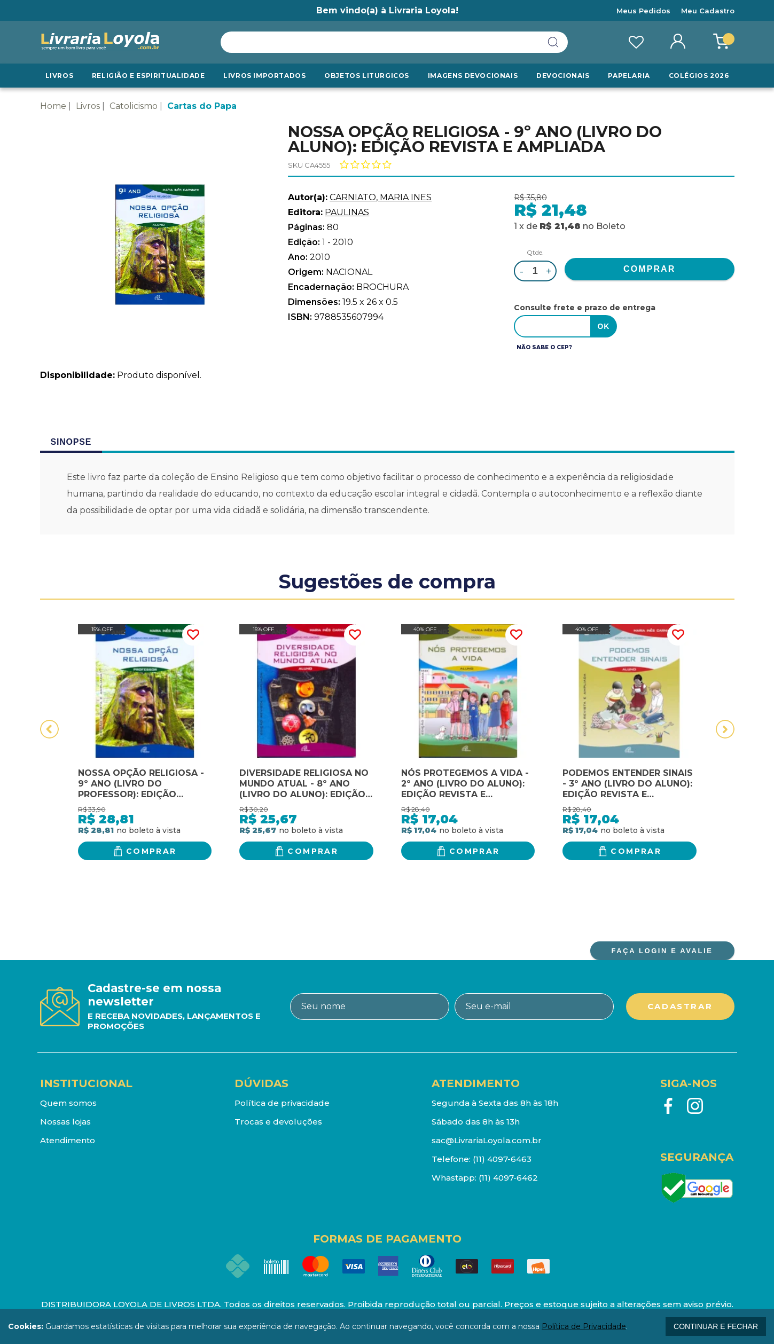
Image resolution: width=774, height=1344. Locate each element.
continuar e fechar (716, 1326)
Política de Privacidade (584, 1326)
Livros (59, 76)
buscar (553, 42)
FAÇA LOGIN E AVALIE (662, 951)
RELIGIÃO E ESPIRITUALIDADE (148, 76)
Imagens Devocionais (473, 76)
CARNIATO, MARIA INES (381, 197)
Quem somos (68, 1103)
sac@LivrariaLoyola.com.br (487, 1140)
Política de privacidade (282, 1103)
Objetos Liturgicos (366, 76)
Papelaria (629, 76)
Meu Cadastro (707, 10)
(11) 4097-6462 (508, 1178)
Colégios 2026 (699, 76)
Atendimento (67, 1140)
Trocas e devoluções (278, 1122)
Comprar (151, 851)
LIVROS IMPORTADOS (264, 76)
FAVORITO (193, 635)
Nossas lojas (65, 1122)
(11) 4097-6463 (502, 1159)
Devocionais (563, 76)
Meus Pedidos (643, 10)
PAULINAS (347, 212)
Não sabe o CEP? (544, 347)
